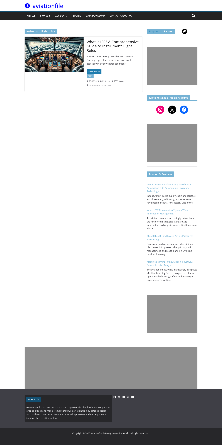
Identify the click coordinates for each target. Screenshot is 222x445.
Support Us (155, 31)
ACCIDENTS (61, 15)
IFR (90, 85)
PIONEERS (45, 15)
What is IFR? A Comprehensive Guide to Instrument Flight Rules (113, 46)
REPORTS (76, 15)
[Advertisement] (172, 66)
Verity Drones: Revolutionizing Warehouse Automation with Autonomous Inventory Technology (169, 188)
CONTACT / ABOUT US (121, 15)
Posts (90, 76)
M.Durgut (106, 81)
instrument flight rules (101, 85)
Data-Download (95, 15)
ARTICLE (31, 15)
